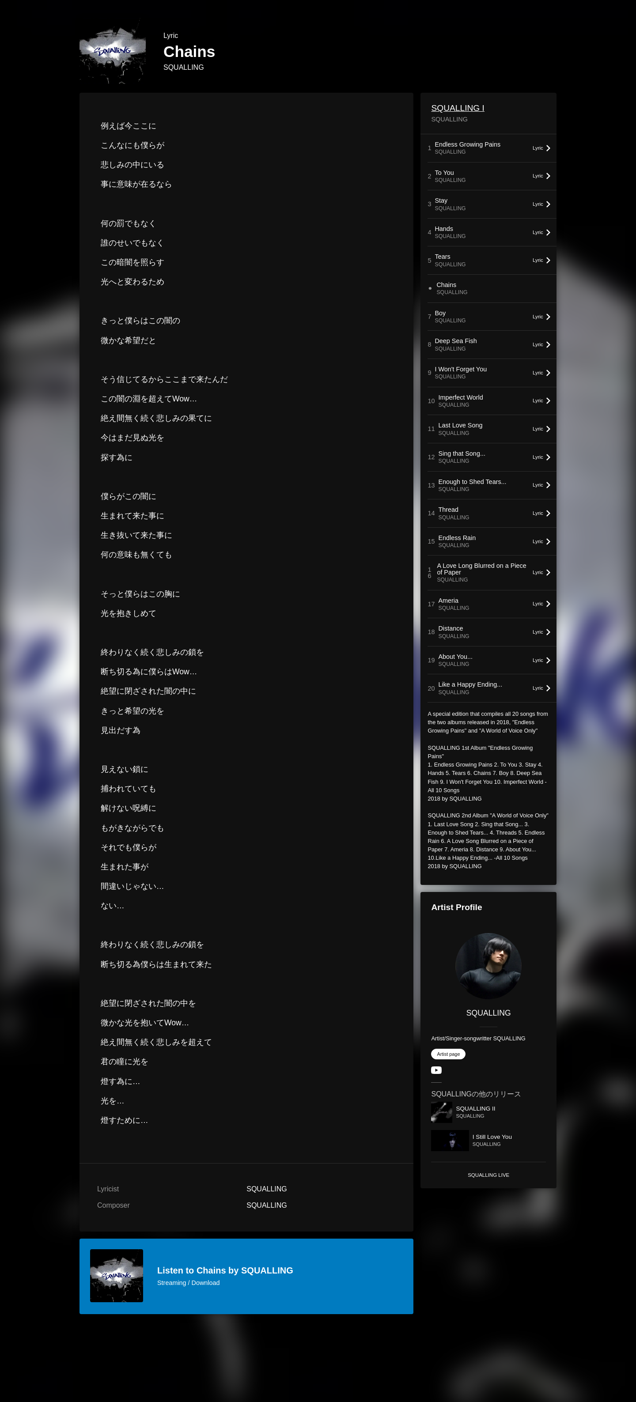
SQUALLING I (458, 108)
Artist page (448, 1054)
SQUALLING (183, 67)
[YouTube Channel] (436, 1072)
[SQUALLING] (488, 966)
